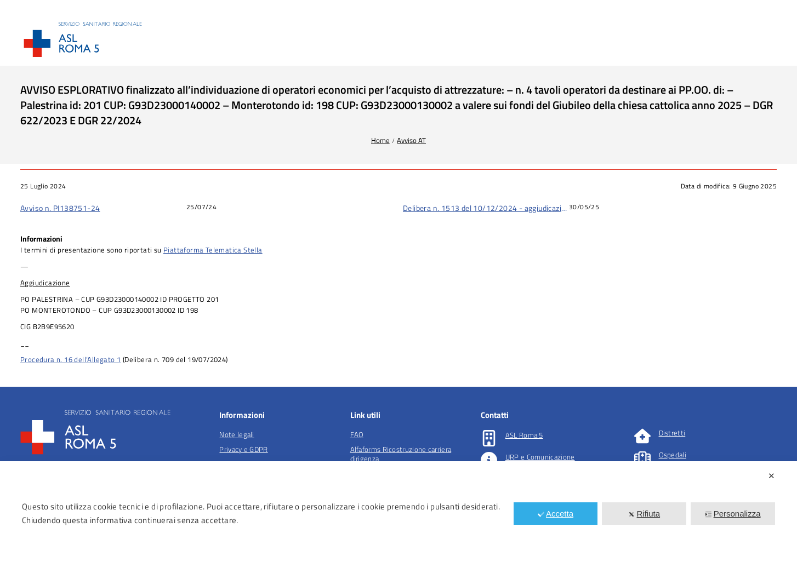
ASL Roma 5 (524, 434)
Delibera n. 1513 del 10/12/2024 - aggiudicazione (486, 208)
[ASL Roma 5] (489, 438)
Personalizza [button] (733, 513)
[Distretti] (642, 436)
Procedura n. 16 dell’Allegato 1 (70, 359)
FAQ (357, 434)
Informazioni (41, 238)
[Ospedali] (642, 458)
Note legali (236, 434)
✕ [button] (771, 475)
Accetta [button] (555, 513)
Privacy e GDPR (243, 449)
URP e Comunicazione (540, 456)
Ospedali (672, 454)
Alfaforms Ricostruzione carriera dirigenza (401, 454)
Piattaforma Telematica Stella (213, 249)
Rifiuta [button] (645, 513)
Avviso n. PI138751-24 (60, 208)
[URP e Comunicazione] (489, 460)
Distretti (672, 432)
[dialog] (398, 520)
